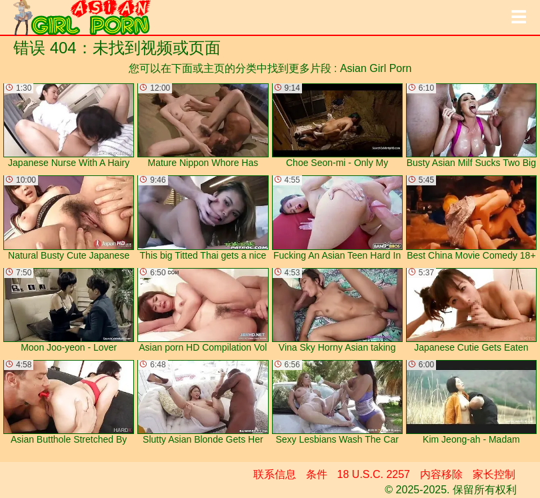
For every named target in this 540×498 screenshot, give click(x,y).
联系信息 (274, 474)
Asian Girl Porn (376, 68)
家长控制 (494, 474)
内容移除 (441, 474)
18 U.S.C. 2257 (373, 474)
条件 (316, 474)
